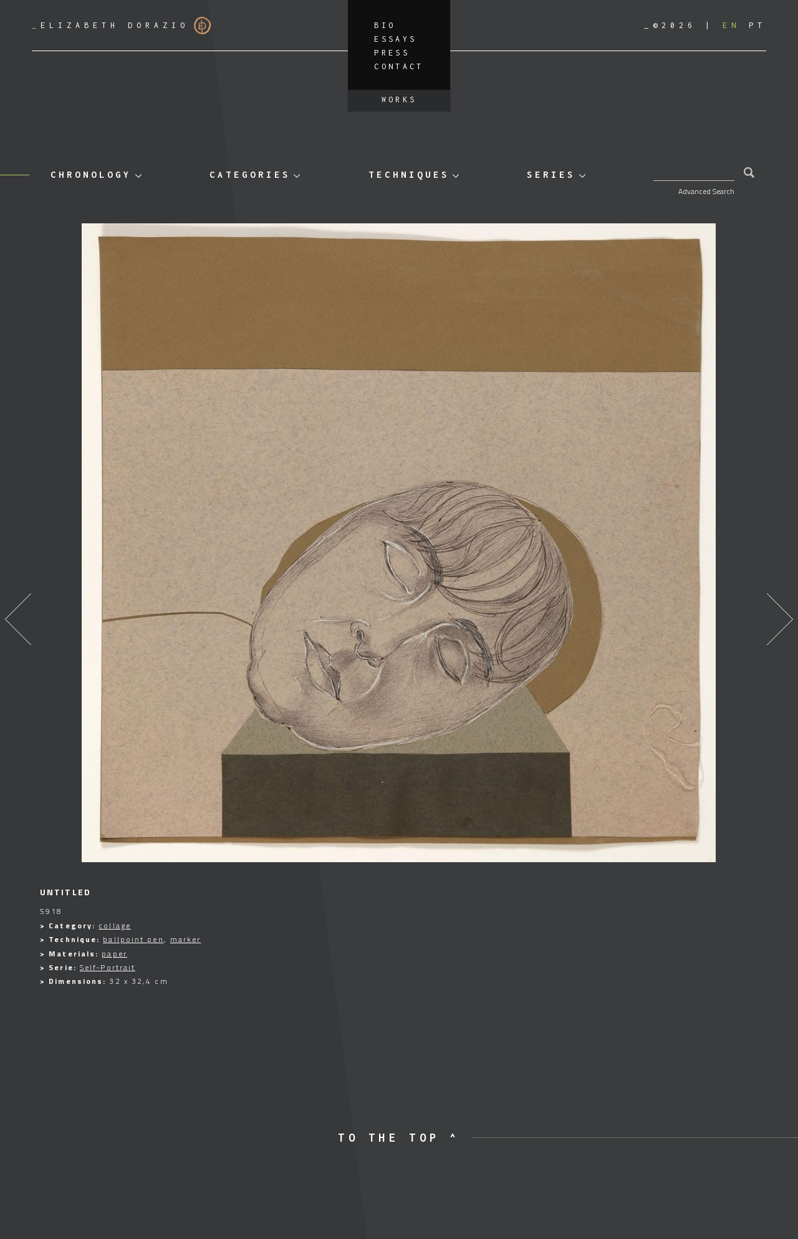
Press (392, 52)
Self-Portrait (107, 967)
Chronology (91, 174)
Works (399, 99)
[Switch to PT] (757, 25)
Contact (399, 66)
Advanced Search (706, 191)
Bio (384, 25)
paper (114, 954)
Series (551, 174)
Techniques (408, 174)
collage (115, 925)
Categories (250, 174)
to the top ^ (398, 1137)
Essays (395, 39)
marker (185, 939)
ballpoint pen (133, 939)
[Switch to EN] (731, 25)
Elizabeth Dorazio (121, 25)
